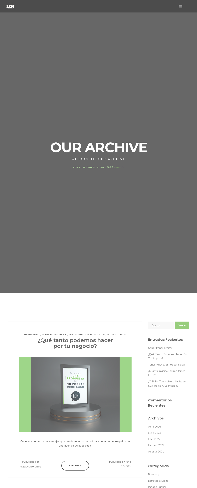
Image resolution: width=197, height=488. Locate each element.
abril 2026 (154, 426)
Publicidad (97, 334)
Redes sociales (117, 334)
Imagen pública (79, 334)
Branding (34, 334)
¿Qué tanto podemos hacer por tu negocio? (75, 343)
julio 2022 (154, 439)
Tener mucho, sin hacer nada (166, 364)
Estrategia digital (54, 334)
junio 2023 (154, 433)
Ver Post (75, 465)
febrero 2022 (156, 445)
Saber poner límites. (160, 348)
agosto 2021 (156, 451)
